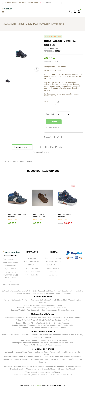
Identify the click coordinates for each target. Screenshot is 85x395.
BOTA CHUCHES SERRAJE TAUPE (39, 216)
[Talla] (60, 102)
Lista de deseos (53, 265)
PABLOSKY (54, 48)
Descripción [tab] (22, 147)
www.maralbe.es (58, 359)
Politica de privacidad (31, 272)
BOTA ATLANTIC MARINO (64, 216)
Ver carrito (53, 275)
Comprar (53, 122)
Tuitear (58, 137)
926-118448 (10, 268)
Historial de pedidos (53, 262)
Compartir (54, 137)
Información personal (53, 258)
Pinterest (61, 137)
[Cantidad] (63, 114)
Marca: (47, 48)
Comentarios (41, 152)
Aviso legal (32, 258)
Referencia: (49, 51)
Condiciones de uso (31, 262)
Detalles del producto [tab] (53, 147)
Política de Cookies (31, 275)
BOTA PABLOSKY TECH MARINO (17, 216)
